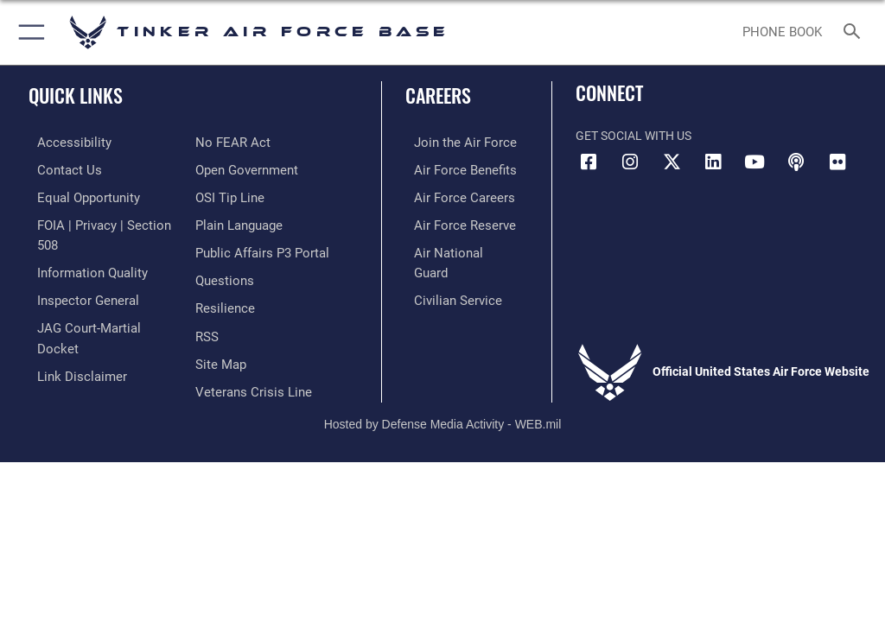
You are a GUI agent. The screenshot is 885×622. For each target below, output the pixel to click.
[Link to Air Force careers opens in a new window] (451, 194)
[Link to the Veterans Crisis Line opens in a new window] (248, 353)
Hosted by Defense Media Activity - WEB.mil (443, 393)
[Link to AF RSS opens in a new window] (206, 301)
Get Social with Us (633, 136)
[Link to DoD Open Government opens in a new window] (244, 142)
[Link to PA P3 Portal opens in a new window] (257, 221)
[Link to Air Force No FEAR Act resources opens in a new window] (63, 353)
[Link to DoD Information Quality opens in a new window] (81, 247)
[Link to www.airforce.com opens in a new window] (452, 142)
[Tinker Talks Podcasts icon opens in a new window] (796, 162)
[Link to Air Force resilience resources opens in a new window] (221, 274)
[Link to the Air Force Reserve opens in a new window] (451, 221)
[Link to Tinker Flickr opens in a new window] (837, 162)
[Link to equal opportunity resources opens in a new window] (77, 194)
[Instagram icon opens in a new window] (630, 162)
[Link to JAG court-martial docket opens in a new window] (97, 301)
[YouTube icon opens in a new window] (754, 162)
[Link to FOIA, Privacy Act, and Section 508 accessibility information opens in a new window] (101, 221)
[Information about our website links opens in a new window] (69, 327)
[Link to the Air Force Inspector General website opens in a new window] (76, 274)
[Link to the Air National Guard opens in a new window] (455, 247)
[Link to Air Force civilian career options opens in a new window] (444, 274)
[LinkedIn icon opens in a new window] (713, 162)
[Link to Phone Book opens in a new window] (781, 32)
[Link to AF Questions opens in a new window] (222, 247)
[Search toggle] (855, 32)
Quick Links (76, 95)
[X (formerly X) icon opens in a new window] (671, 162)
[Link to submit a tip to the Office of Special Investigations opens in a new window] (226, 168)
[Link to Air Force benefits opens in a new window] (452, 168)
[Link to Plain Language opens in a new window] (237, 194)
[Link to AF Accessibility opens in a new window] (61, 142)
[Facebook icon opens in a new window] (589, 162)
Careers (438, 95)
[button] (28, 32)
